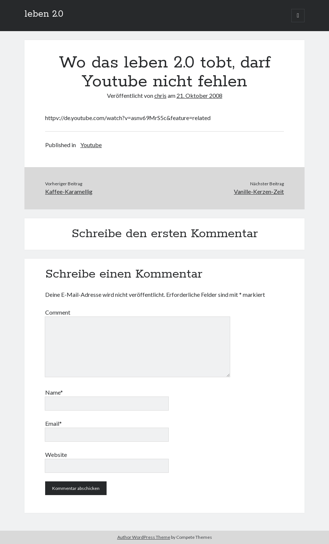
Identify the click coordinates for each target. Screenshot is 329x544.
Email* (53, 423)
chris (160, 95)
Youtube (91, 144)
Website (56, 454)
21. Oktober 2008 (199, 95)
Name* (54, 392)
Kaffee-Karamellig (69, 191)
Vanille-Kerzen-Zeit (259, 191)
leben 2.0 (43, 14)
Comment (57, 312)
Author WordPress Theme (143, 537)
